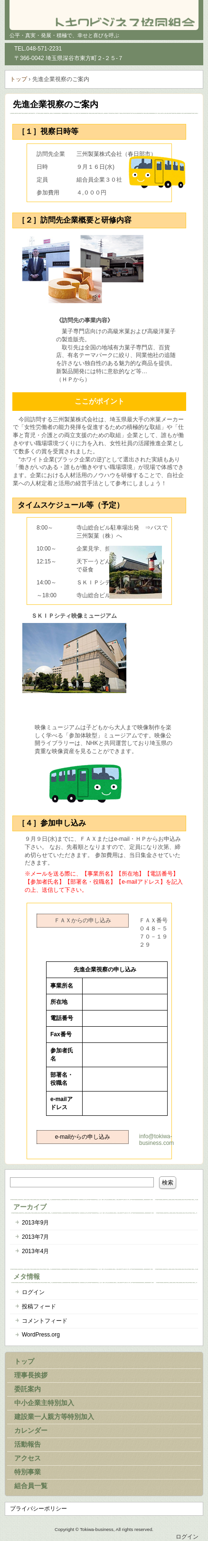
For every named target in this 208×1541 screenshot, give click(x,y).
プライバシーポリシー (38, 1508)
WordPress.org (41, 1334)
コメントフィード (44, 1320)
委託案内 (27, 1389)
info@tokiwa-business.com (156, 1139)
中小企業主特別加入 (44, 1403)
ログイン (33, 1292)
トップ (24, 1361)
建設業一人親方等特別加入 (54, 1416)
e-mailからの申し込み (83, 1136)
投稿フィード (39, 1306)
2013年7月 (35, 1237)
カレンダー (30, 1430)
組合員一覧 (30, 1486)
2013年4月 (35, 1251)
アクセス (27, 1458)
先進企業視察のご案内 (55, 104)
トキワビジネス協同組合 (104, 14)
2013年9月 (35, 1222)
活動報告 (27, 1444)
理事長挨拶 (30, 1375)
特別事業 (27, 1472)
